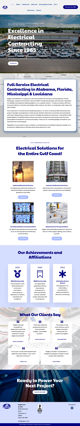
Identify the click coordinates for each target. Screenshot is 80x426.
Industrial (34, 4)
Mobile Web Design (56, 424)
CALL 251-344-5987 (70, 7)
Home (13, 4)
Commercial (25, 4)
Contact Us (13, 63)
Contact (38, 10)
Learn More (23, 197)
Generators (30, 10)
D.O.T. (56, 4)
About (18, 4)
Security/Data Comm (45, 4)
